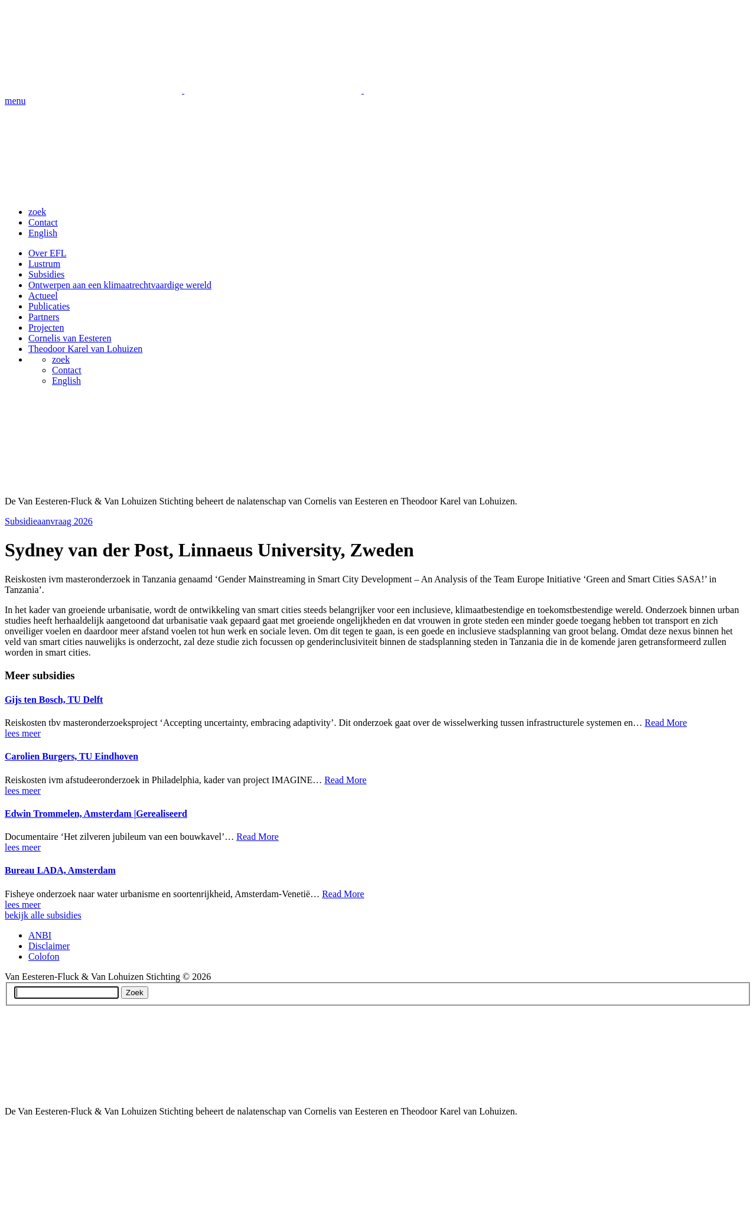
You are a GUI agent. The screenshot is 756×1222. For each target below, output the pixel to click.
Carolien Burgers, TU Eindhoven (71, 756)
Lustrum (44, 264)
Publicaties (49, 306)
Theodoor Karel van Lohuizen (85, 349)
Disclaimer (49, 946)
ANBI (39, 935)
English (42, 233)
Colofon (43, 956)
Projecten (46, 327)
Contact (43, 222)
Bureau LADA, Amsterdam (60, 870)
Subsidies (46, 274)
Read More (666, 723)
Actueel (43, 296)
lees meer (23, 733)
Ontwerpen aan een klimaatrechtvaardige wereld (119, 285)
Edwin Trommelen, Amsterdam (96, 814)
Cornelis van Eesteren (69, 338)
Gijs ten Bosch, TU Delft (54, 700)
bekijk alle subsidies (43, 915)
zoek (37, 212)
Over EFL (47, 253)
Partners (43, 317)
